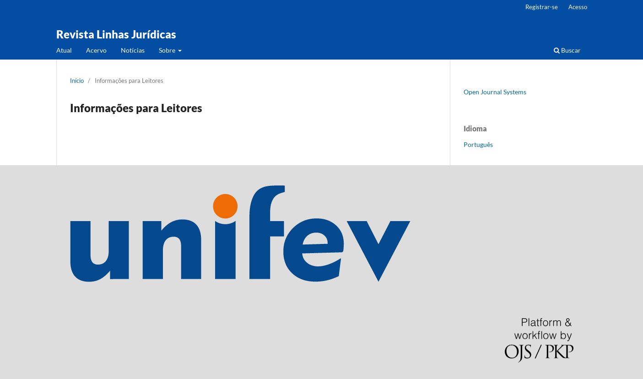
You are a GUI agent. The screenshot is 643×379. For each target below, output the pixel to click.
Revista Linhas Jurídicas (116, 34)
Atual (64, 50)
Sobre (168, 50)
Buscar (567, 50)
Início (77, 80)
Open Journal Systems (495, 92)
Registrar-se (541, 7)
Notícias (133, 50)
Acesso (577, 7)
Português (478, 144)
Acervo (96, 50)
